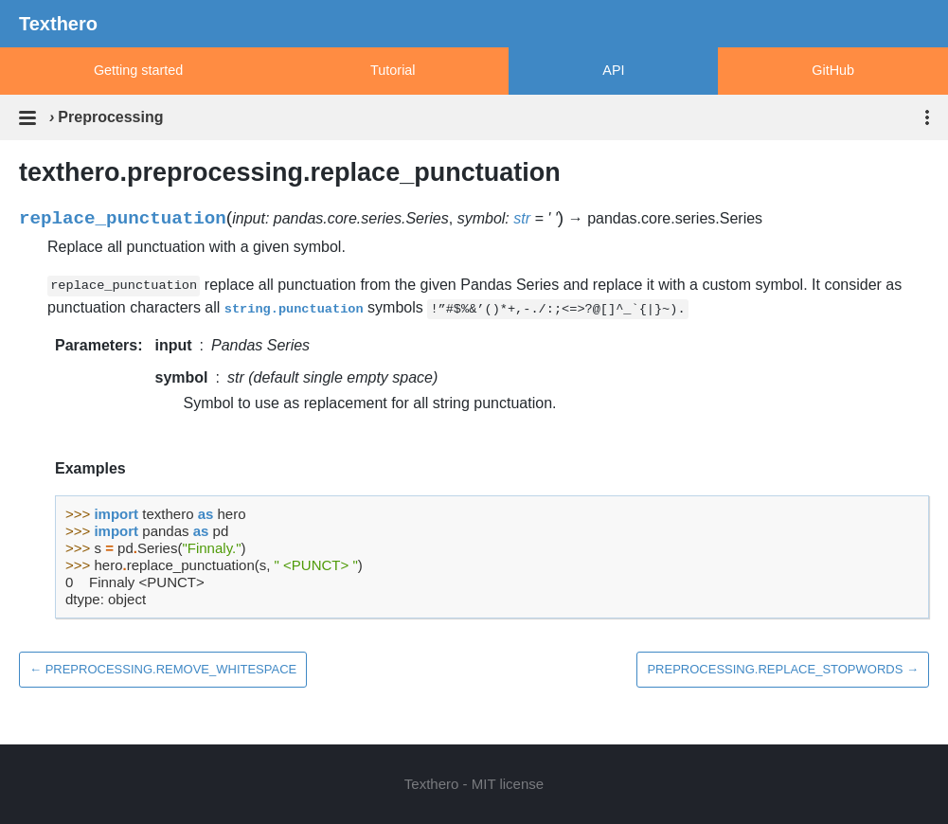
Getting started (138, 70)
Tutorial (392, 70)
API (613, 70)
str (521, 218)
